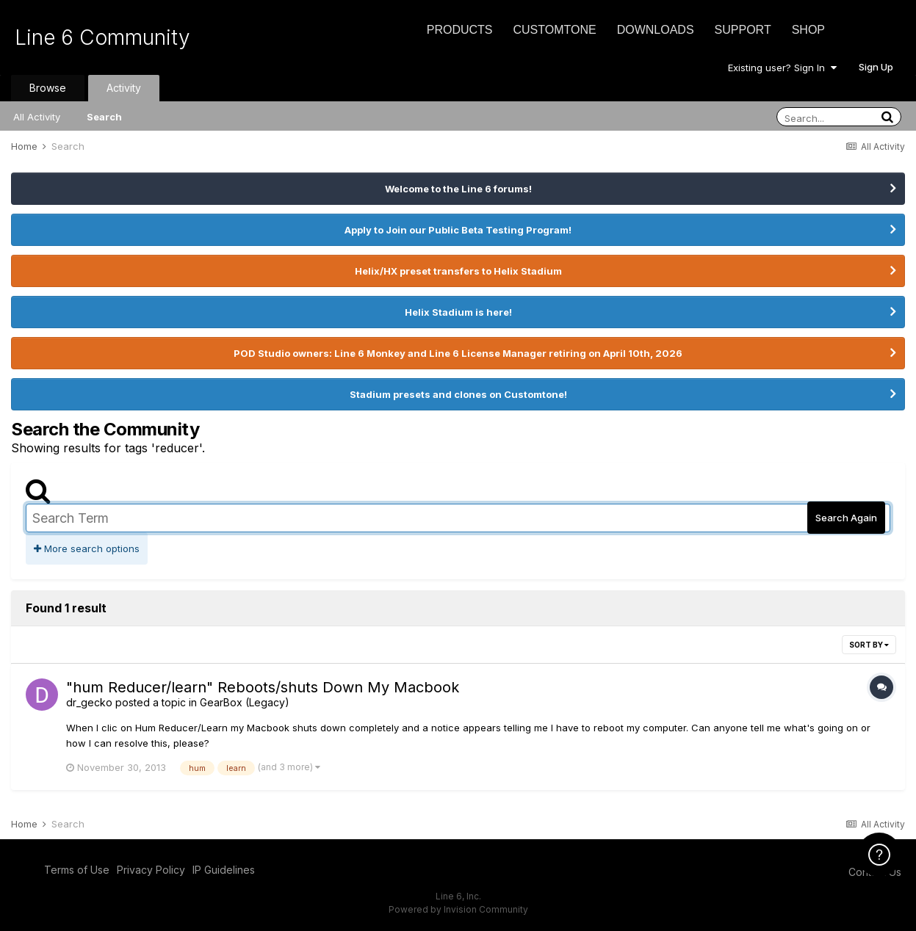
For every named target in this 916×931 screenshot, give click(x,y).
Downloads (655, 29)
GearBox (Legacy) (244, 702)
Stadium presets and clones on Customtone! (458, 394)
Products (460, 29)
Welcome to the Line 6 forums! (458, 189)
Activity (124, 87)
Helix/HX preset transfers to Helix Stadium (458, 271)
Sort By (869, 644)
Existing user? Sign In (782, 67)
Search (104, 117)
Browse (47, 87)
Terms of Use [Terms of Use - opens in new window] (76, 869)
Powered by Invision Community (458, 909)
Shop (808, 29)
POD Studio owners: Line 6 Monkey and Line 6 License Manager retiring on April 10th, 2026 (458, 353)
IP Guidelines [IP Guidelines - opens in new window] (223, 869)
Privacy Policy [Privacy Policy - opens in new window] (151, 869)
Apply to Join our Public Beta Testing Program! (458, 230)
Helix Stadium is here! (458, 312)
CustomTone (554, 29)
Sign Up (876, 67)
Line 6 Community (102, 37)
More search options (87, 548)
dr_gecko (89, 702)
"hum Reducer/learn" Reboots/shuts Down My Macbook (262, 687)
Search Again (846, 518)
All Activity (36, 117)
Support (743, 29)
